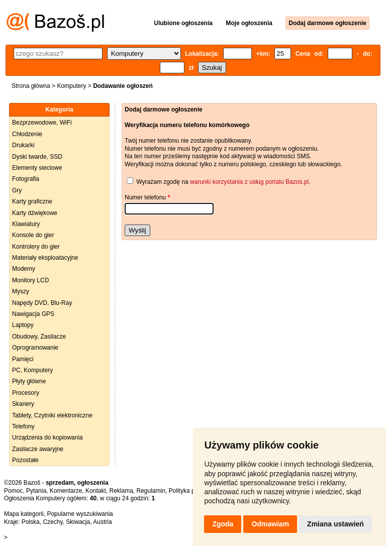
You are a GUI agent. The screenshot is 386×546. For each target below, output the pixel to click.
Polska (31, 521)
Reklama (121, 490)
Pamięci (23, 359)
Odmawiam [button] (270, 524)
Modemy (23, 268)
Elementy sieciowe (37, 167)
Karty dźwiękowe (34, 212)
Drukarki (23, 145)
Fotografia (25, 178)
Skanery (23, 403)
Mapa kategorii (24, 513)
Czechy (52, 521)
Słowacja (78, 521)
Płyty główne (29, 381)
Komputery (71, 85)
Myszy (20, 291)
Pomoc (13, 490)
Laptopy (23, 325)
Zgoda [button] (222, 524)
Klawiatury (26, 224)
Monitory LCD (30, 280)
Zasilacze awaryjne (37, 449)
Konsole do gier (33, 235)
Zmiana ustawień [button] (335, 524)
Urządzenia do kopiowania (47, 437)
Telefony (23, 426)
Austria (102, 521)
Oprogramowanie (35, 347)
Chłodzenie (27, 134)
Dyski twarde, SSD (37, 156)
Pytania (36, 490)
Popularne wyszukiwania (80, 513)
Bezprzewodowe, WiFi (42, 122)
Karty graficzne (32, 201)
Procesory (25, 392)
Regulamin (151, 490)
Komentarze (66, 490)
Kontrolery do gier (36, 246)
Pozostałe (25, 460)
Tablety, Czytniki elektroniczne (52, 415)
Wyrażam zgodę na (162, 181)
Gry (17, 190)
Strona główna (31, 85)
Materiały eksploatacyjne (45, 257)
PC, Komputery (32, 370)
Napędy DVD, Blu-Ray (42, 302)
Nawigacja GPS (33, 313)
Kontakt (95, 490)
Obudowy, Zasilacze (39, 336)
